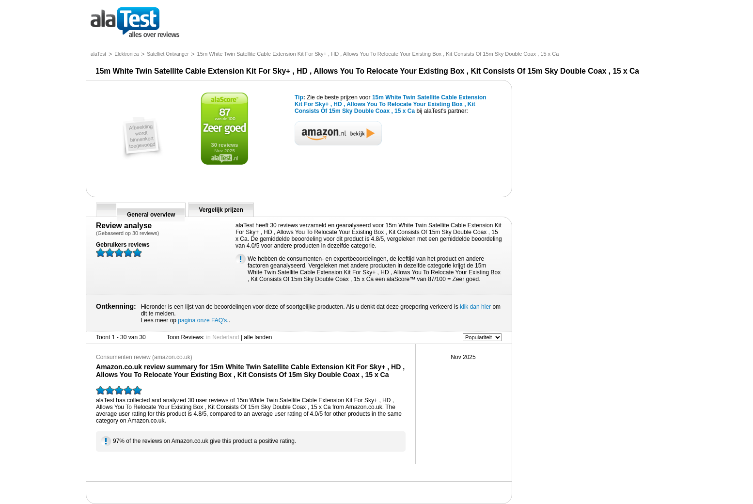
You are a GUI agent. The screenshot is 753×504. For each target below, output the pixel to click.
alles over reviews (135, 23)
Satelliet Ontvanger (167, 54)
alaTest (98, 54)
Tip (299, 97)
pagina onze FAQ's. (203, 320)
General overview (151, 214)
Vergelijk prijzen (221, 209)
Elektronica (126, 54)
